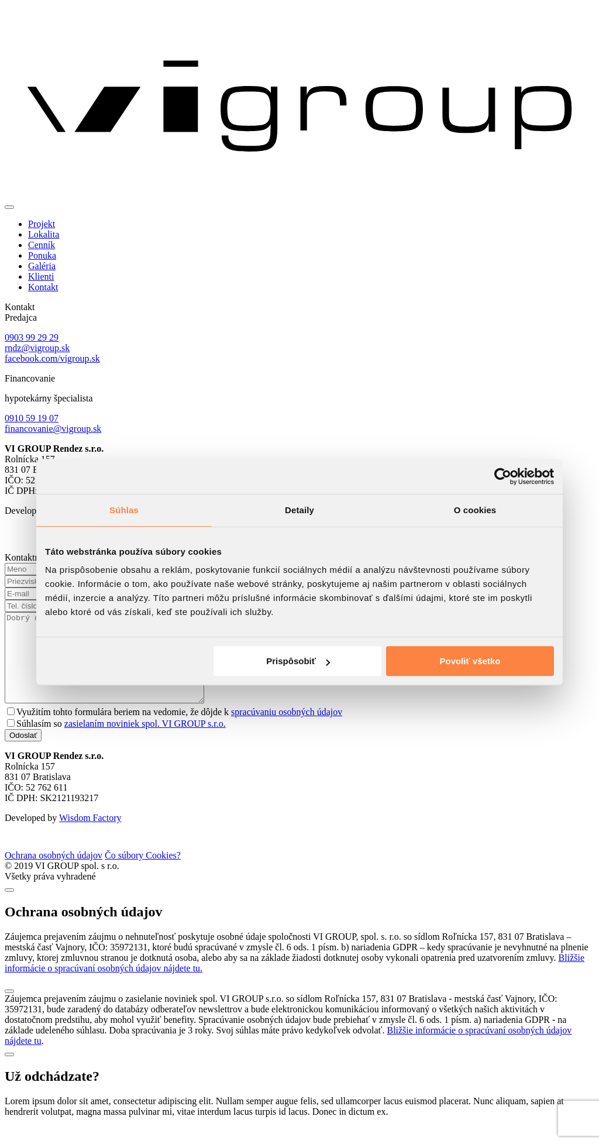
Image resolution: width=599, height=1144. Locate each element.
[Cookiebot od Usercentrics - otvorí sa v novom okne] (503, 476)
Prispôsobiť (298, 661)
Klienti (41, 276)
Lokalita (43, 234)
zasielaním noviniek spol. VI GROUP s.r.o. (145, 741)
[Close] (9, 907)
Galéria (42, 266)
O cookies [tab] (475, 510)
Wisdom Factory (90, 835)
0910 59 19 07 (31, 418)
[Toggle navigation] (9, 207)
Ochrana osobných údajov (53, 873)
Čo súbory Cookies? (143, 873)
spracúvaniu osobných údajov (286, 729)
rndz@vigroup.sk (37, 348)
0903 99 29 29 (31, 337)
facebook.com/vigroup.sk (52, 358)
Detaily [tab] (299, 510)
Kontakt (43, 287)
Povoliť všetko (470, 661)
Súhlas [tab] (124, 510)
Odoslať (23, 752)
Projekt (41, 224)
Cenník (41, 245)
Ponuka (42, 255)
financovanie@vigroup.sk (53, 429)
